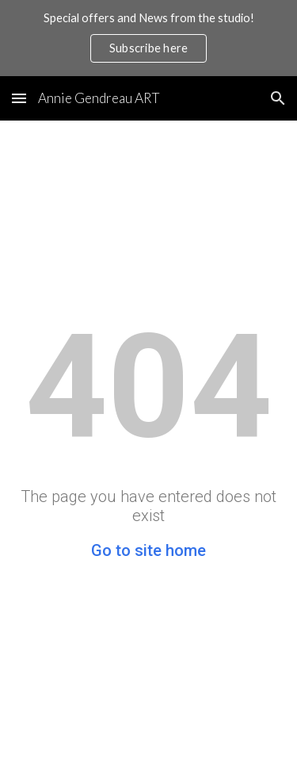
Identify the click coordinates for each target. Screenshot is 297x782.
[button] (19, 98)
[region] (148, 38)
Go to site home (148, 550)
